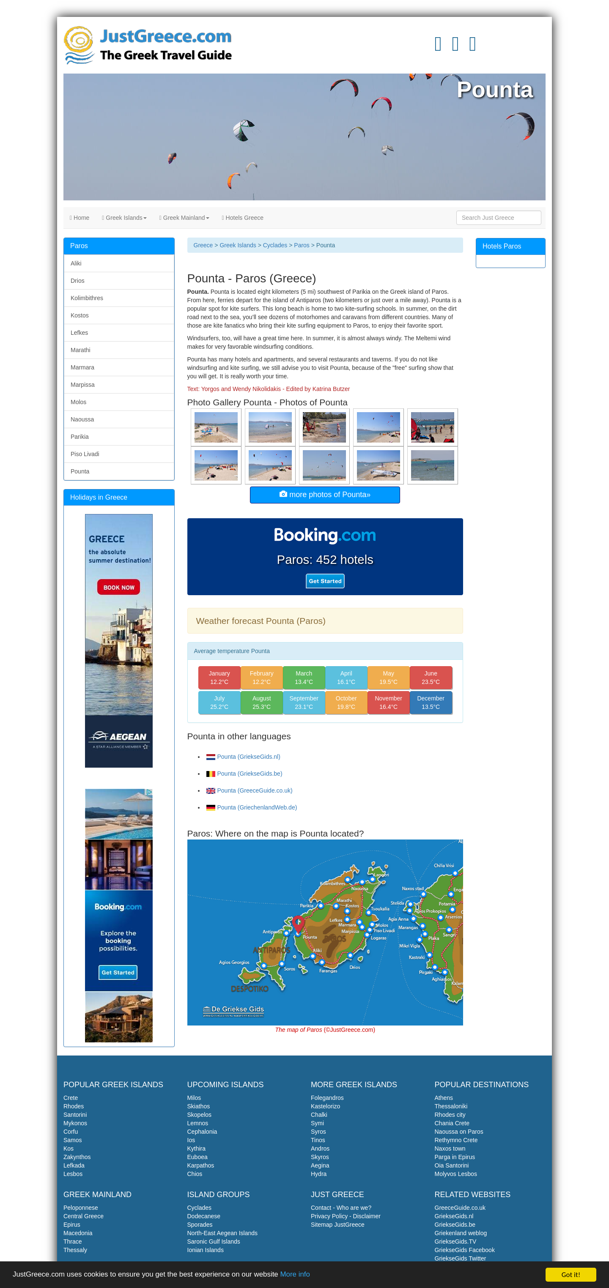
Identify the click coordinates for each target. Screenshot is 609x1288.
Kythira (196, 1148)
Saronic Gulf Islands (213, 1241)
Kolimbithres (87, 298)
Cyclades (275, 245)
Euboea (197, 1157)
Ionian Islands (205, 1250)
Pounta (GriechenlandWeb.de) (251, 807)
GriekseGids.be (455, 1224)
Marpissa (83, 384)
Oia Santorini (452, 1165)
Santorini (75, 1114)
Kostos (80, 315)
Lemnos (197, 1123)
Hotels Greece (243, 217)
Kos (68, 1148)
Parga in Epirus (455, 1157)
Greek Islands (124, 217)
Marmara (82, 367)
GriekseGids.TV (456, 1241)
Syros (318, 1131)
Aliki (76, 263)
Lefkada (74, 1165)
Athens (444, 1097)
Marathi (81, 350)
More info (297, 1278)
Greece (203, 245)
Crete (70, 1097)
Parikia (80, 436)
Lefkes (79, 332)
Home (79, 217)
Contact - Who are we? (341, 1207)
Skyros (320, 1157)
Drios (78, 280)
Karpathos (200, 1165)
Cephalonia (202, 1131)
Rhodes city (450, 1114)
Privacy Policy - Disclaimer (346, 1216)
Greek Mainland (184, 217)
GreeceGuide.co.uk (460, 1207)
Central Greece (83, 1216)
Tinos (318, 1140)
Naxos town (450, 1148)
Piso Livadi (85, 454)
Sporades (200, 1224)
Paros (302, 245)
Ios (191, 1140)
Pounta (80, 471)
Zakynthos (77, 1157)
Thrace (72, 1241)
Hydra (318, 1173)
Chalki (319, 1114)
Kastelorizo (325, 1106)
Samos (72, 1140)
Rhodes (73, 1106)
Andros (320, 1148)
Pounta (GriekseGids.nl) (243, 756)
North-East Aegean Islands (222, 1233)
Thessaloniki (451, 1106)
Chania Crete (452, 1123)
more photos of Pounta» (325, 494)
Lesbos (72, 1173)
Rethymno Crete (456, 1140)
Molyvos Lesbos (456, 1173)
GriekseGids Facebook (465, 1250)
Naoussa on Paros (459, 1131)
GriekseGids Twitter (460, 1258)
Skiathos (198, 1106)
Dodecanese (204, 1216)
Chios (195, 1173)
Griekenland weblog (461, 1233)
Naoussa (82, 419)
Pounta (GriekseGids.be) (244, 773)
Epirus (71, 1224)
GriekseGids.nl (454, 1216)
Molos (78, 402)
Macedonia (78, 1233)
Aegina (320, 1165)
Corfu (70, 1131)
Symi (317, 1123)
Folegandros (327, 1097)
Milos (194, 1097)
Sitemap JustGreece (338, 1224)
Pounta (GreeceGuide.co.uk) (249, 790)
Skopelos (199, 1114)
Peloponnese (80, 1207)
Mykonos (75, 1123)
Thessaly (75, 1250)
